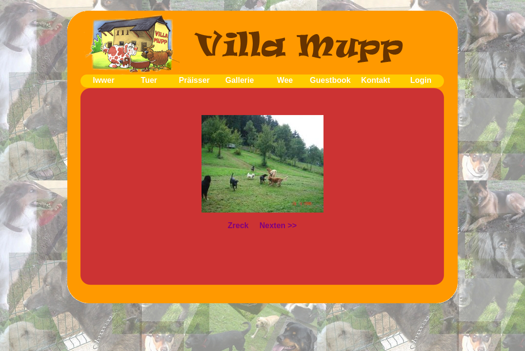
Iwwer (103, 80)
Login (421, 80)
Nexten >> (278, 225)
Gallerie (239, 80)
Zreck (238, 225)
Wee (285, 80)
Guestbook (330, 80)
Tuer (149, 80)
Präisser (194, 80)
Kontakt (375, 80)
